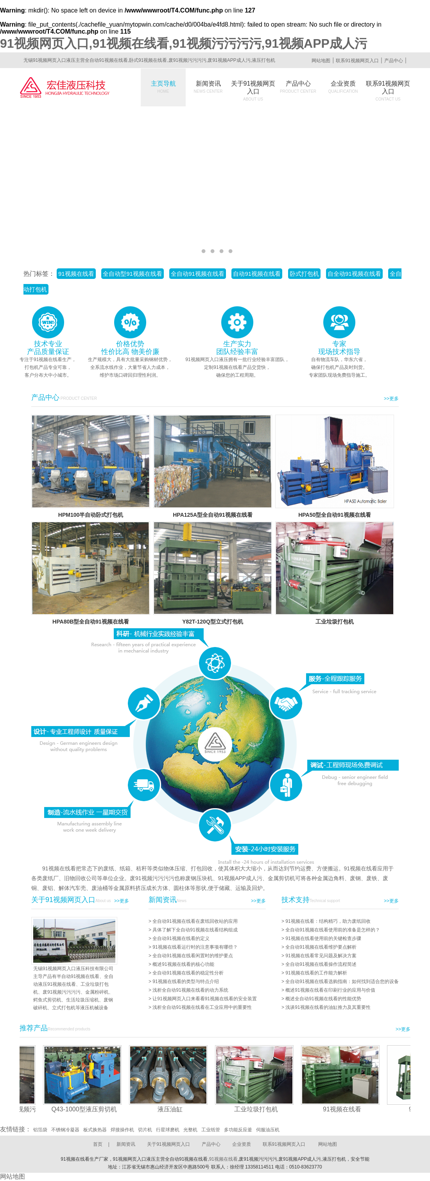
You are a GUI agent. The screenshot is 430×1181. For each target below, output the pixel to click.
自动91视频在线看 (257, 273)
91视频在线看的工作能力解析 (316, 973)
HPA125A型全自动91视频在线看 (213, 515)
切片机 (145, 1129)
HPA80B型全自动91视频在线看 (90, 621)
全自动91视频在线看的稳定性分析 (187, 973)
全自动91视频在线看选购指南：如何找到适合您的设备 (341, 981)
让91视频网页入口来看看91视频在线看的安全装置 (204, 998)
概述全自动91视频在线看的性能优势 (323, 998)
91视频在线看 (76, 273)
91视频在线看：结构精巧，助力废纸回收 (327, 921)
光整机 (190, 1129)
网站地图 (321, 60)
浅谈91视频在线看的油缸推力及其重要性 (327, 1007)
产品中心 (393, 60)
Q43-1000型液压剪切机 (87, 1109)
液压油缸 (173, 1109)
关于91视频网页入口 (253, 90)
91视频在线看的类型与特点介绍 (185, 981)
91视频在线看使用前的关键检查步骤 (323, 938)
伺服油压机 (268, 1129)
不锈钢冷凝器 (65, 1129)
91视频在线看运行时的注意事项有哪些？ (194, 947)
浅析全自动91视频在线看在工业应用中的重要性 (201, 1007)
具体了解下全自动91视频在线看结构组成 (194, 930)
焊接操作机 (122, 1129)
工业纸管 (210, 1129)
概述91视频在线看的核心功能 (183, 964)
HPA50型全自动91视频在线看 (334, 515)
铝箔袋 (40, 1129)
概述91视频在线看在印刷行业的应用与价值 (330, 990)
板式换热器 (95, 1129)
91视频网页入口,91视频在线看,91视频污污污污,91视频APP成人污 (183, 43)
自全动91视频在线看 (354, 273)
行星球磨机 (167, 1129)
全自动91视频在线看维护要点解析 (320, 947)
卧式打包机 (304, 273)
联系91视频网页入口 (357, 60)
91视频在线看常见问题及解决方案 (320, 955)
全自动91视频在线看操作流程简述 (320, 964)
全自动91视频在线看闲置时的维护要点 (192, 955)
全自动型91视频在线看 (132, 273)
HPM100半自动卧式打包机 (90, 515)
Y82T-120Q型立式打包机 (212, 621)
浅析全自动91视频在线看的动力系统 (190, 990)
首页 (97, 1144)
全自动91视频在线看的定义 (180, 938)
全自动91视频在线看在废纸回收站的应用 (194, 921)
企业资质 (343, 86)
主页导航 (163, 86)
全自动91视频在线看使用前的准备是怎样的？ (332, 930)
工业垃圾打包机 (334, 621)
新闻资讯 (208, 86)
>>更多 (391, 398)
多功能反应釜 (238, 1129)
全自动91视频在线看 (197, 273)
